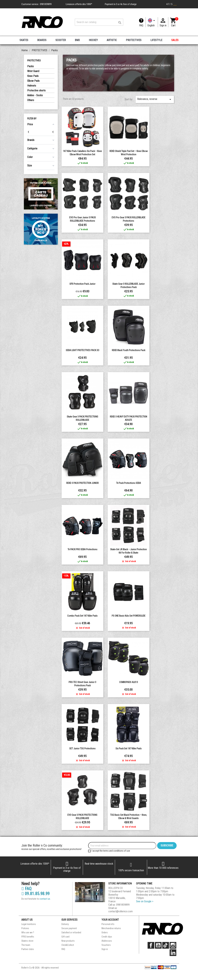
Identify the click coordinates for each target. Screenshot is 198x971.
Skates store (27, 940)
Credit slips (107, 936)
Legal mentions (28, 924)
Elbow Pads (33, 80)
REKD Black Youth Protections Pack (128, 350)
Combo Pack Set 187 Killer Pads (82, 615)
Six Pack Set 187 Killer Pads (129, 748)
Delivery (65, 924)
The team (25, 945)
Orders (105, 932)
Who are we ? (27, 932)
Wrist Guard (33, 71)
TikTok (165, 945)
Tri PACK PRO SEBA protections (82, 549)
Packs (30, 66)
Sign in (105, 949)
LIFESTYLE (156, 40)
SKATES (24, 40)
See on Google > (144, 901)
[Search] (99, 22)
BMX (77, 40)
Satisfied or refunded (71, 932)
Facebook (151, 945)
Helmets (31, 85)
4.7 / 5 (171, 4)
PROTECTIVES (133, 40)
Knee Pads (33, 76)
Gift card (65, 936)
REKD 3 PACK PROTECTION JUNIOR (82, 483)
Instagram (173, 945)
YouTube (158, 945)
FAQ (141, 25)
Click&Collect (67, 945)
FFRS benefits (27, 936)
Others (30, 100)
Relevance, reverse (154, 99)
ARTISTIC (112, 40)
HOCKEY (93, 40)
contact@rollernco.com (120, 911)
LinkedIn (173, 952)
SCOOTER (60, 40)
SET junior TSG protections (82, 748)
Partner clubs (27, 949)
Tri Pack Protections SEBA (128, 483)
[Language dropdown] (151, 22)
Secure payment (69, 928)
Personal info (108, 924)
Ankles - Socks (35, 95)
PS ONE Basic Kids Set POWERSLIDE (128, 615)
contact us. (45, 898)
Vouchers (106, 945)
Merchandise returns (111, 928)
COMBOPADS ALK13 (128, 682)
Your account (110, 919)
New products (68, 940)
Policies (25, 928)
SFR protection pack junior (82, 284)
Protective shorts (36, 90)
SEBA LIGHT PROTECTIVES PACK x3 (82, 350)
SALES (174, 40)
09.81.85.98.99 (35, 893)
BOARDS (41, 40)
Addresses (107, 940)
